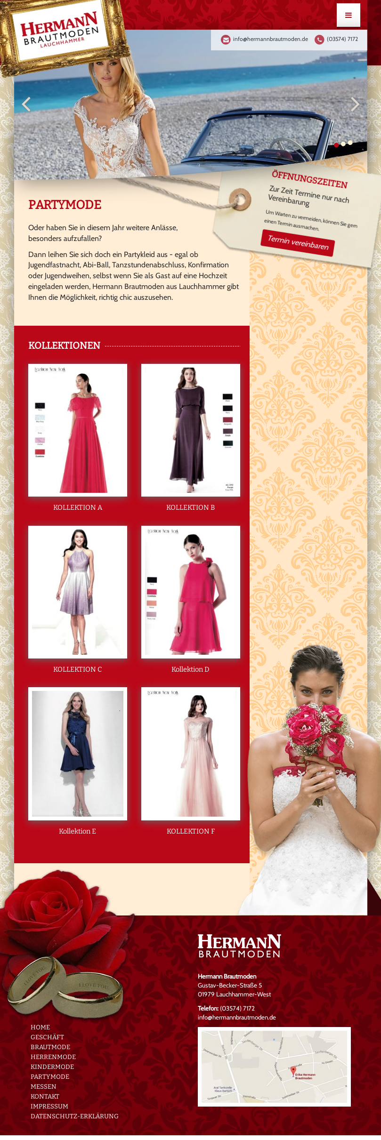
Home (40, 1027)
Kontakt (45, 1096)
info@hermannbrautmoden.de (270, 38)
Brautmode (50, 1047)
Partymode (50, 1076)
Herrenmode (53, 1056)
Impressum (49, 1106)
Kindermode (52, 1066)
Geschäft (47, 1037)
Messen (44, 1086)
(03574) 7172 (342, 38)
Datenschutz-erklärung (75, 1116)
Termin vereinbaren (298, 242)
